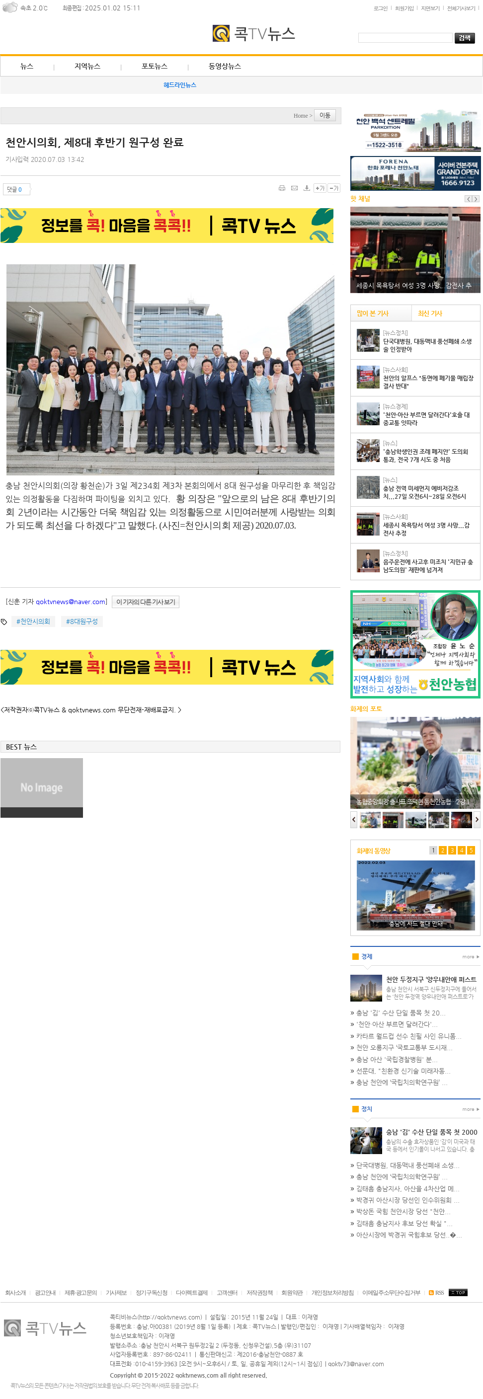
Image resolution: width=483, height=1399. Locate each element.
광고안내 (45, 1293)
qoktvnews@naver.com (70, 601)
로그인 (380, 8)
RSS (436, 1293)
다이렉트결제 (192, 1293)
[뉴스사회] (395, 369)
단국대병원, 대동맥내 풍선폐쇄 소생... (408, 1165)
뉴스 (26, 66)
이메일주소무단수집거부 (391, 1293)
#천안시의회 (33, 621)
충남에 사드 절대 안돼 (416, 923)
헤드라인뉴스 (179, 84)
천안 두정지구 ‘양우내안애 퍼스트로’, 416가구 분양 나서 (431, 984)
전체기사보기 (461, 8)
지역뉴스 (87, 66)
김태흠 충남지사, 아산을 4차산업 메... (408, 1188)
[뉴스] (390, 443)
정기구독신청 (151, 1293)
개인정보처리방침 (333, 1293)
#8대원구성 (82, 621)
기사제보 (116, 1293)
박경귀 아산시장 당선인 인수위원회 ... (408, 1200)
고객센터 (227, 1293)
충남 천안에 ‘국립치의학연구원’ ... (402, 1082)
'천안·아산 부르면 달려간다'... (397, 1024)
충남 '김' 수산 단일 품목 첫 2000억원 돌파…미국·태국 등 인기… (432, 1136)
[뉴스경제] (395, 406)
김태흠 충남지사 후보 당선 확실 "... (404, 1223)
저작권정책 (259, 1293)
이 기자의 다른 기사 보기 (145, 602)
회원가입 (404, 8)
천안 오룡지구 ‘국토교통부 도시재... (404, 1047)
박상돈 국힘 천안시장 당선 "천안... (403, 1211)
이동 (325, 115)
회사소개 (15, 1293)
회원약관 (291, 1293)
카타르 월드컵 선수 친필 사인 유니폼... (409, 1036)
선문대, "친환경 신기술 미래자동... (403, 1071)
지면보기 (430, 8)
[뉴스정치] (395, 332)
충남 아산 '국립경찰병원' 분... (397, 1059)
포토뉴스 (154, 66)
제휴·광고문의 (81, 1293)
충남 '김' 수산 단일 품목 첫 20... (401, 1012)
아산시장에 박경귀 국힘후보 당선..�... (409, 1235)
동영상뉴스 (225, 66)
